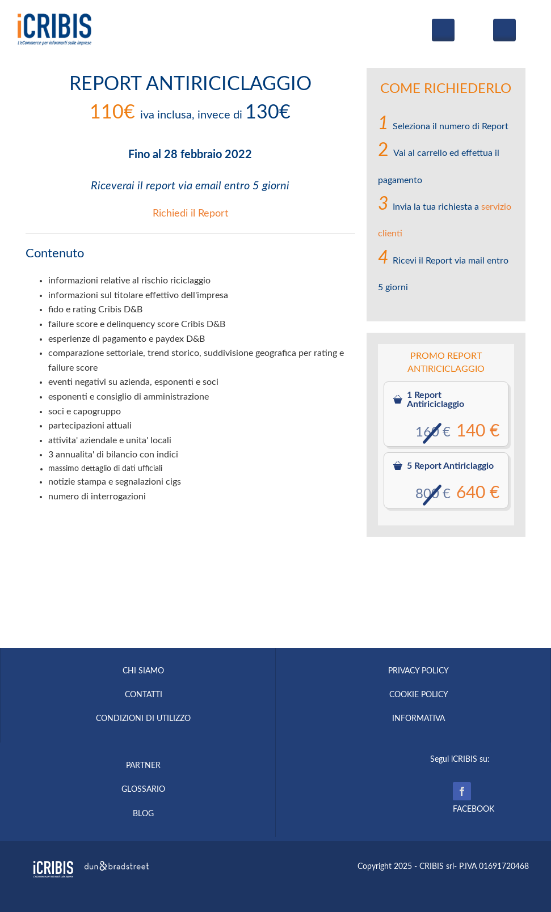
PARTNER (143, 766)
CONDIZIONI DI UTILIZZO (143, 719)
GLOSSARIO (143, 790)
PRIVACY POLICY (418, 671)
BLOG (143, 814)
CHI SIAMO (143, 671)
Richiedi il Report (190, 214)
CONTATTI (143, 695)
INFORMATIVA (418, 719)
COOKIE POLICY (418, 695)
